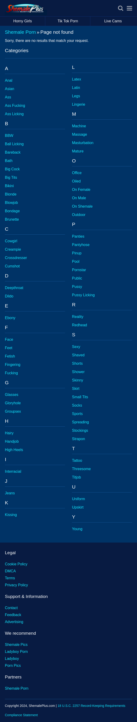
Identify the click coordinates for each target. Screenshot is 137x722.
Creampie (13, 249)
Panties (78, 236)
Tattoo (77, 460)
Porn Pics (13, 666)
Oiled (76, 181)
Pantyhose (81, 245)
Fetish (10, 356)
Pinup (77, 253)
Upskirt (78, 507)
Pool (75, 261)
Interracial (13, 471)
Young (77, 529)
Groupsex (13, 411)
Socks (77, 405)
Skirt (75, 389)
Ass (8, 97)
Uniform (78, 499)
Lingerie (78, 104)
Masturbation (83, 143)
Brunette (12, 219)
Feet (8, 348)
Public (77, 278)
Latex (76, 79)
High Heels (14, 450)
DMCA (10, 571)
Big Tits (11, 177)
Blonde (10, 194)
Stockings (80, 430)
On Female (81, 190)
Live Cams (113, 21)
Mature (78, 151)
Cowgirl (11, 241)
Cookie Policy (16, 564)
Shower (78, 372)
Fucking (11, 373)
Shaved (78, 355)
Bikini (9, 186)
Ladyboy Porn (16, 652)
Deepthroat (14, 288)
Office (77, 173)
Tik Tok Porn (74, 21)
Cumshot (12, 266)
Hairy (9, 433)
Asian (9, 89)
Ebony (10, 318)
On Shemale (82, 206)
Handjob (12, 441)
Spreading (80, 422)
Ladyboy (12, 659)
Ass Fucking (15, 106)
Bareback (13, 152)
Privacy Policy (16, 585)
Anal (8, 80)
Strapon (78, 439)
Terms (10, 578)
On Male (79, 198)
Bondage (12, 211)
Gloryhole (13, 403)
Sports (77, 414)
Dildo (9, 296)
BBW (9, 136)
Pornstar (79, 270)
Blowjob (11, 203)
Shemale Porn (20, 32)
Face (9, 339)
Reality (77, 317)
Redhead (79, 325)
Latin (76, 88)
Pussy (77, 287)
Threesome (81, 469)
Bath (9, 161)
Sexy (76, 347)
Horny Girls (29, 21)
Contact (11, 608)
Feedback (13, 615)
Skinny (77, 380)
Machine (79, 126)
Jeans (10, 493)
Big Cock (12, 169)
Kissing (11, 515)
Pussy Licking (83, 295)
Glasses (11, 395)
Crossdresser (16, 258)
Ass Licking (14, 114)
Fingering (12, 365)
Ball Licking (14, 144)
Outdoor (78, 215)
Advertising (14, 622)
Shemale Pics (16, 645)
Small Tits (80, 397)
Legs (76, 96)
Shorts (77, 363)
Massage (79, 134)
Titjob (76, 477)
